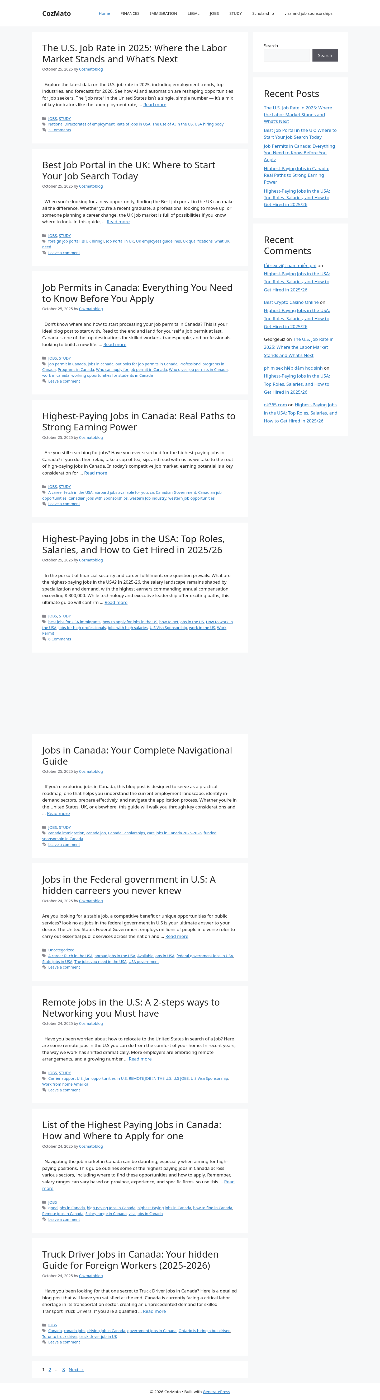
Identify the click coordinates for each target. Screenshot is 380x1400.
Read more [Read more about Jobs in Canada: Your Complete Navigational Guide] (58, 813)
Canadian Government (176, 492)
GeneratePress (216, 1391)
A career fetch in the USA (70, 492)
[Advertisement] (140, 695)
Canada (55, 1330)
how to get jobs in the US (181, 621)
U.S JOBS (181, 1078)
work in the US (202, 627)
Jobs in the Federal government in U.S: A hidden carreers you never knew (129, 884)
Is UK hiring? (93, 241)
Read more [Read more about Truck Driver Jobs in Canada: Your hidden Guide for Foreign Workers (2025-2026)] (154, 1311)
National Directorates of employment (81, 124)
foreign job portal (64, 241)
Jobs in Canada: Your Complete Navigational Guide (137, 755)
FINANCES (130, 13)
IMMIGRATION (163, 13)
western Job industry (148, 498)
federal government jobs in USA (205, 955)
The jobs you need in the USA (100, 961)
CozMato (56, 13)
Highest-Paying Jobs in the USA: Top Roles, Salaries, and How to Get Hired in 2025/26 (133, 544)
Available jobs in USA (155, 955)
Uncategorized (61, 949)
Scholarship (263, 13)
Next (76, 1369)
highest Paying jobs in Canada (164, 1207)
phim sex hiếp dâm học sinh (293, 368)
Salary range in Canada (106, 1213)
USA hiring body (209, 124)
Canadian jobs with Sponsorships (98, 498)
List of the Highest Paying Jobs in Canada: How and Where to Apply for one (131, 1130)
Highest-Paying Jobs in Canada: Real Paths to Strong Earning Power (139, 421)
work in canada (55, 375)
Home (104, 13)
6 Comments (59, 638)
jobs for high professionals (82, 627)
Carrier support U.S (65, 1078)
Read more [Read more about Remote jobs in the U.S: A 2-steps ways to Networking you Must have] (140, 1059)
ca (152, 492)
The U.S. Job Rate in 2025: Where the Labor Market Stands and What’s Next (134, 53)
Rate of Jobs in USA (133, 124)
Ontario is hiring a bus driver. (204, 1330)
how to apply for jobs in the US (130, 621)
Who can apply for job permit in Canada (131, 369)
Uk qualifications (198, 241)
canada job (96, 832)
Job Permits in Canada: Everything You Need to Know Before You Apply (137, 293)
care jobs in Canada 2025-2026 (174, 832)
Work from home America (65, 1084)
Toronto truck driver (59, 1336)
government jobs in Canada (152, 1330)
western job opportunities (191, 498)
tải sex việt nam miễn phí (290, 265)
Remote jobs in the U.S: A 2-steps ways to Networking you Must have (131, 1007)
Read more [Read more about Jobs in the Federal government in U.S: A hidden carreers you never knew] (176, 936)
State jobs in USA (57, 961)
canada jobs (74, 1330)
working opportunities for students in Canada (112, 375)
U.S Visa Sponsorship (168, 627)
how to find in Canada (212, 1207)
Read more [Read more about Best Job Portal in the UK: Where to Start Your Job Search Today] (118, 221)
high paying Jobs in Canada (111, 1207)
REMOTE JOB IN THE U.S (150, 1078)
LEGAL (194, 13)
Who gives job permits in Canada (198, 369)
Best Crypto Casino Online (291, 302)
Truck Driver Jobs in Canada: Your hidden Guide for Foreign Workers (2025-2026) (130, 1259)
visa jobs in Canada (146, 1213)
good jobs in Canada (66, 1207)
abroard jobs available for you (121, 492)
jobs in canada (100, 363)
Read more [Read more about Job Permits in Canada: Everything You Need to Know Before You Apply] (114, 344)
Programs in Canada (76, 369)
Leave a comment (64, 252)
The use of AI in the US (173, 124)
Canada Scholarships (126, 832)
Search (271, 46)
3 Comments (59, 129)
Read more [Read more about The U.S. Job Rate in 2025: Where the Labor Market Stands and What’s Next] (154, 104)
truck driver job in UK (98, 1336)
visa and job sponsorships (308, 13)
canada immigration (66, 832)
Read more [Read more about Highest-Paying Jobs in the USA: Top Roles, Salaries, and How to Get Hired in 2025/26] (115, 602)
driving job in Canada (106, 1330)
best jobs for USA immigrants (74, 621)
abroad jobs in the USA (114, 955)
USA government (144, 961)
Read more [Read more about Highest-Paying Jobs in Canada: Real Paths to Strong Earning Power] (95, 473)
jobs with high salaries (128, 627)
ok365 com (275, 405)
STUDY (236, 13)
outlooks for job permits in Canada (147, 363)
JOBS (214, 13)
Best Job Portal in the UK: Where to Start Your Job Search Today (128, 170)
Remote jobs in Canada (62, 1213)
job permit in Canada (67, 363)
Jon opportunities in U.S (106, 1078)
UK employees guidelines (158, 241)
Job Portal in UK (120, 241)
